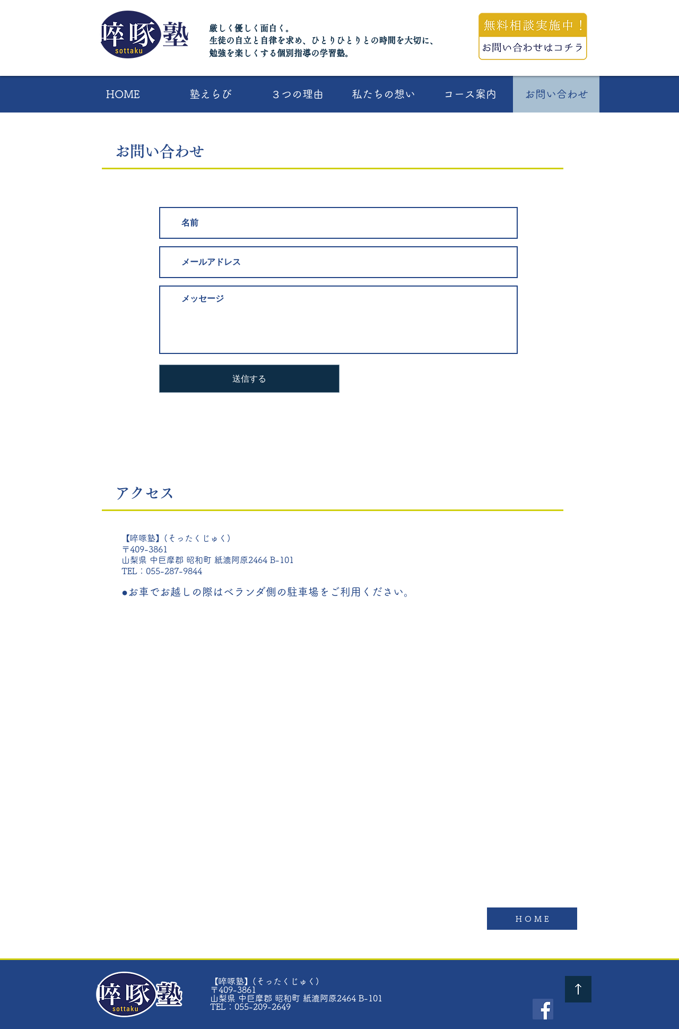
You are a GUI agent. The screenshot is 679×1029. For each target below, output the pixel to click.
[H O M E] (532, 918)
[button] (210, 94)
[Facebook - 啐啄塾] (543, 1009)
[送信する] (249, 379)
